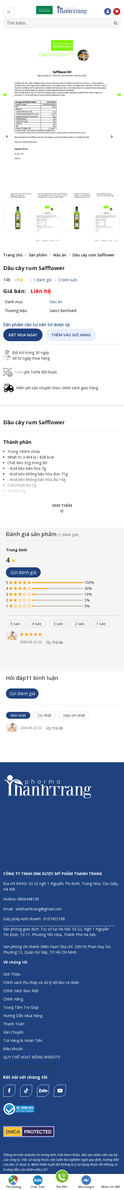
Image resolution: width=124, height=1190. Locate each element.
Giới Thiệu (12, 974)
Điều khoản (13, 1048)
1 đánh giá (42, 279)
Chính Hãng (13, 999)
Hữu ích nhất (74, 715)
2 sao (79, 623)
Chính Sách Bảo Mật (21, 990)
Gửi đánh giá (23, 572)
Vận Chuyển (13, 1032)
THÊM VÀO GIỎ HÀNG (71, 334)
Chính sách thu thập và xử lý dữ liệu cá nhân (41, 982)
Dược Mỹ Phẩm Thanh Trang (28, 1066)
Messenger (86, 1182)
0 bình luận (67, 279)
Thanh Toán (13, 1023)
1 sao (101, 623)
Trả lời (54, 642)
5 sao (15, 623)
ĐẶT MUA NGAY (23, 334)
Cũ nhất (44, 715)
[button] (114, 139)
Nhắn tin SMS (110, 1182)
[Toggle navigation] (8, 11)
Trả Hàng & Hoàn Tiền (22, 1040)
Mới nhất (18, 715)
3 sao (58, 623)
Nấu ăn (59, 254)
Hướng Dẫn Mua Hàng (22, 1015)
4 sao (37, 623)
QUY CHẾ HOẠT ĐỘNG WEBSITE (31, 1057)
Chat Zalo (38, 1182)
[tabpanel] (62, 643)
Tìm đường (13, 1182)
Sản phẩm (38, 254)
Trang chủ (12, 254)
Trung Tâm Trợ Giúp (21, 1007)
